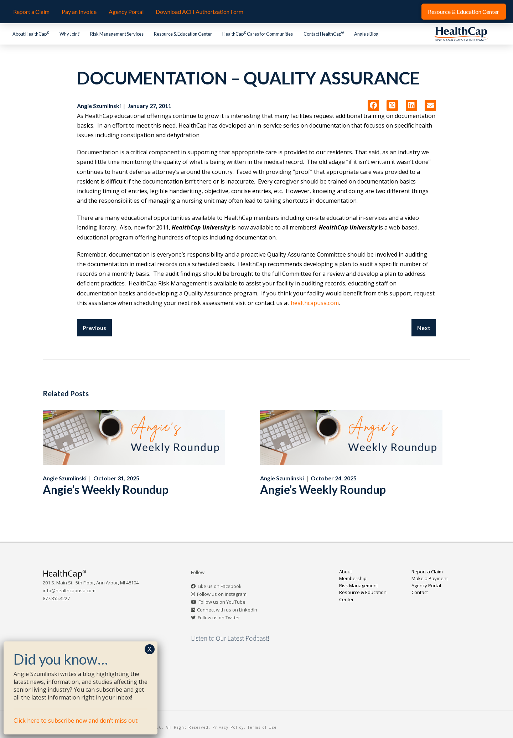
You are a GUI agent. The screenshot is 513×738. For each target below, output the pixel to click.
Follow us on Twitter (219, 617)
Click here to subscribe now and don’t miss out (76, 720)
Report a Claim (427, 571)
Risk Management (358, 585)
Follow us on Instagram (222, 594)
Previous (94, 327)
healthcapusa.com (315, 303)
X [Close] (149, 649)
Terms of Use (262, 727)
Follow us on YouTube (221, 602)
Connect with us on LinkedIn (227, 610)
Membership (353, 578)
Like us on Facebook (220, 586)
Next (423, 327)
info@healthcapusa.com (69, 590)
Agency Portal (426, 585)
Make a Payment (429, 578)
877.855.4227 (56, 598)
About (345, 571)
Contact (419, 592)
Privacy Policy (228, 727)
